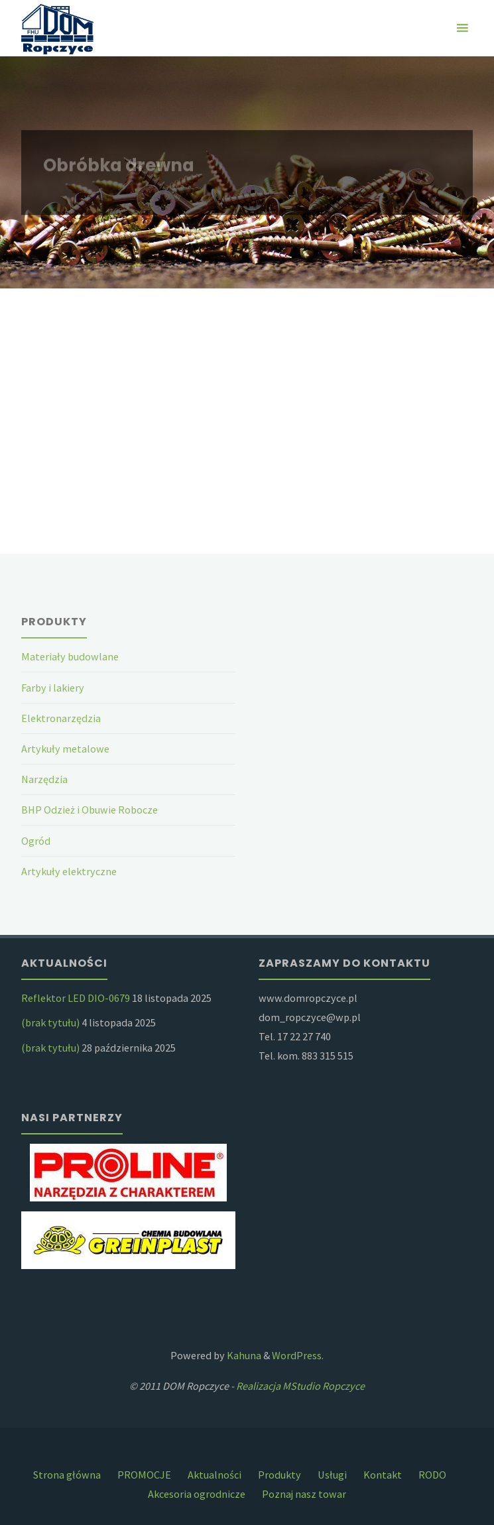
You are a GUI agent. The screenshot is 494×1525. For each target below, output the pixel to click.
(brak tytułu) (50, 1022)
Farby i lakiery (52, 687)
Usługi (332, 1474)
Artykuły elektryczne (69, 871)
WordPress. (298, 1355)
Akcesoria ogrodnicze (196, 1493)
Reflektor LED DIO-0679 (75, 998)
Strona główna (67, 1474)
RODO (432, 1474)
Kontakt (382, 1474)
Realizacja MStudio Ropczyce (300, 1385)
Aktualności (214, 1474)
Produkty (279, 1474)
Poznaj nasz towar (304, 1493)
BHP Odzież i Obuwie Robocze (89, 809)
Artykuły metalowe (65, 748)
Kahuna (243, 1355)
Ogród (35, 840)
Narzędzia (44, 779)
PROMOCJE (144, 1474)
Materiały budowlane (70, 656)
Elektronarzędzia (61, 718)
